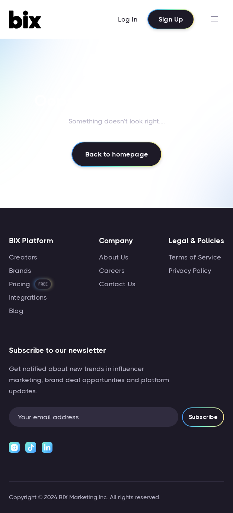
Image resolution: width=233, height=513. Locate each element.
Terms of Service (195, 257)
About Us (113, 257)
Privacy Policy (190, 270)
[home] (26, 19)
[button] (214, 19)
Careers (112, 270)
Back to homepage (116, 154)
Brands (20, 270)
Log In (127, 19)
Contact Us (117, 284)
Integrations (28, 297)
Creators (23, 257)
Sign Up (171, 19)
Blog (16, 310)
